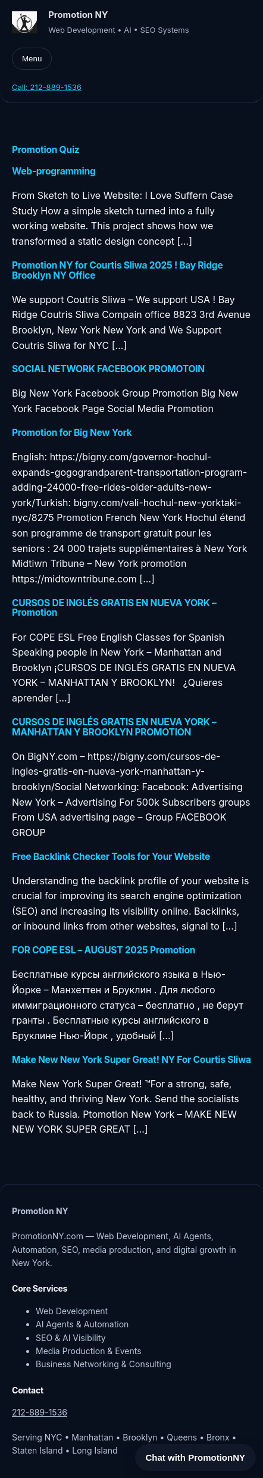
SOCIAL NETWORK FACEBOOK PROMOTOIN (108, 369)
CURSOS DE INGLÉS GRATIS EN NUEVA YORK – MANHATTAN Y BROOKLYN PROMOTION (114, 728)
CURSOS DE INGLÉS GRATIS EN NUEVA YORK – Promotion (114, 608)
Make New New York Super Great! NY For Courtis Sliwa (131, 1060)
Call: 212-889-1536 (47, 87)
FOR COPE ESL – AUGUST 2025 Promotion (103, 951)
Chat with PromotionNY (196, 1457)
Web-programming (54, 172)
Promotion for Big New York (72, 433)
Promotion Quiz (46, 150)
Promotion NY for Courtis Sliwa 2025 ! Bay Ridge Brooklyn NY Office (117, 271)
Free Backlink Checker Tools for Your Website (111, 857)
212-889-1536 (39, 1412)
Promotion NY (78, 15)
